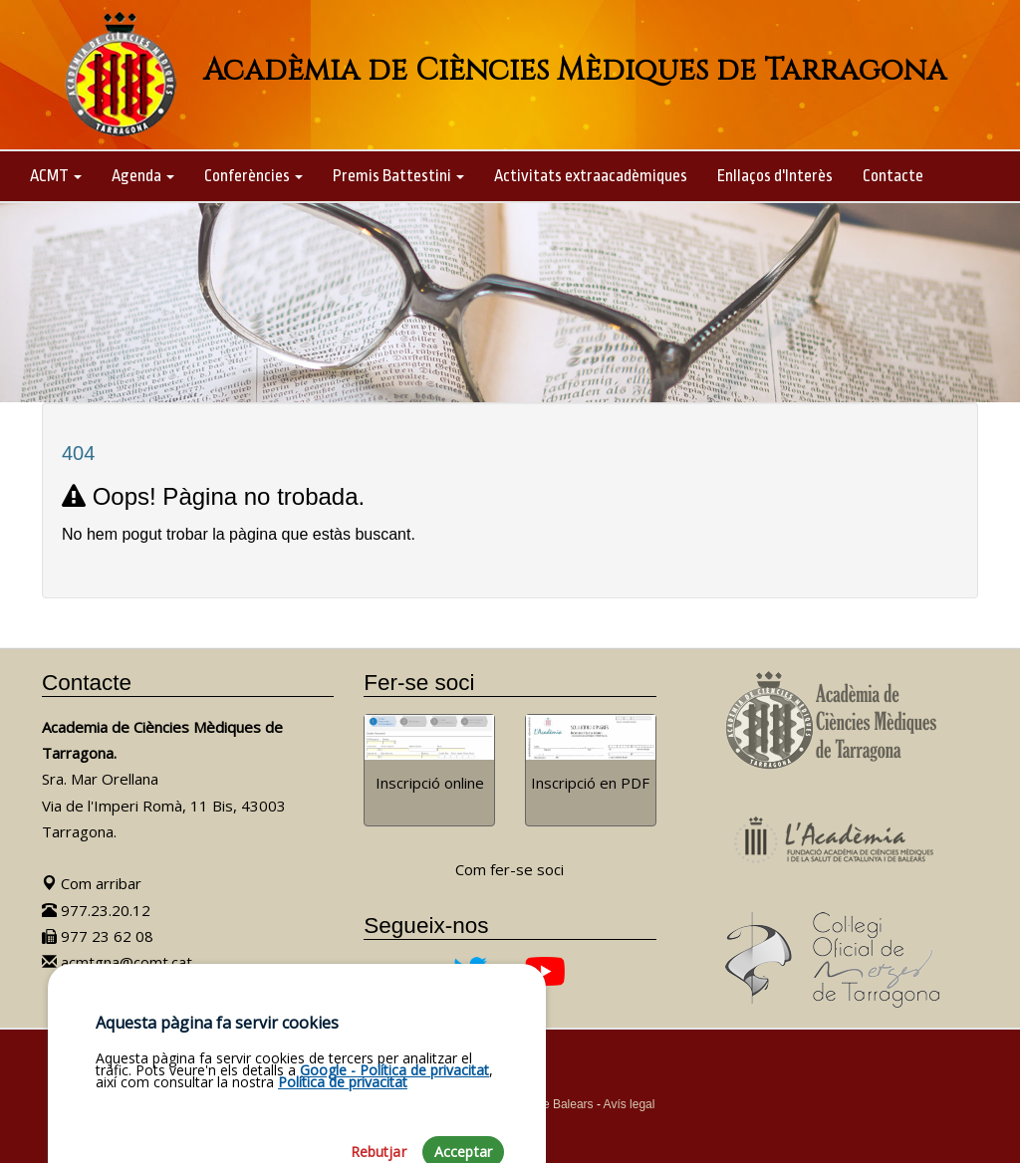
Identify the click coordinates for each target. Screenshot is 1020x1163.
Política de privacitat (342, 1136)
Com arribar (91, 883)
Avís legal (629, 1104)
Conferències (253, 175)
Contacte (893, 175)
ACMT (56, 175)
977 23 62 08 (97, 936)
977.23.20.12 (96, 910)
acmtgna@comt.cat (117, 962)
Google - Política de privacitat (394, 1124)
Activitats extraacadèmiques (590, 175)
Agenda (143, 175)
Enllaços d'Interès (775, 175)
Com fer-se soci (509, 869)
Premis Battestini (398, 175)
